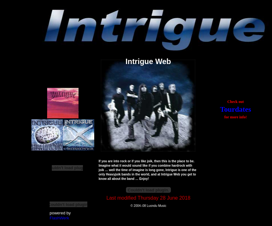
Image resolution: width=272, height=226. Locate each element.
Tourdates (235, 109)
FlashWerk (59, 218)
